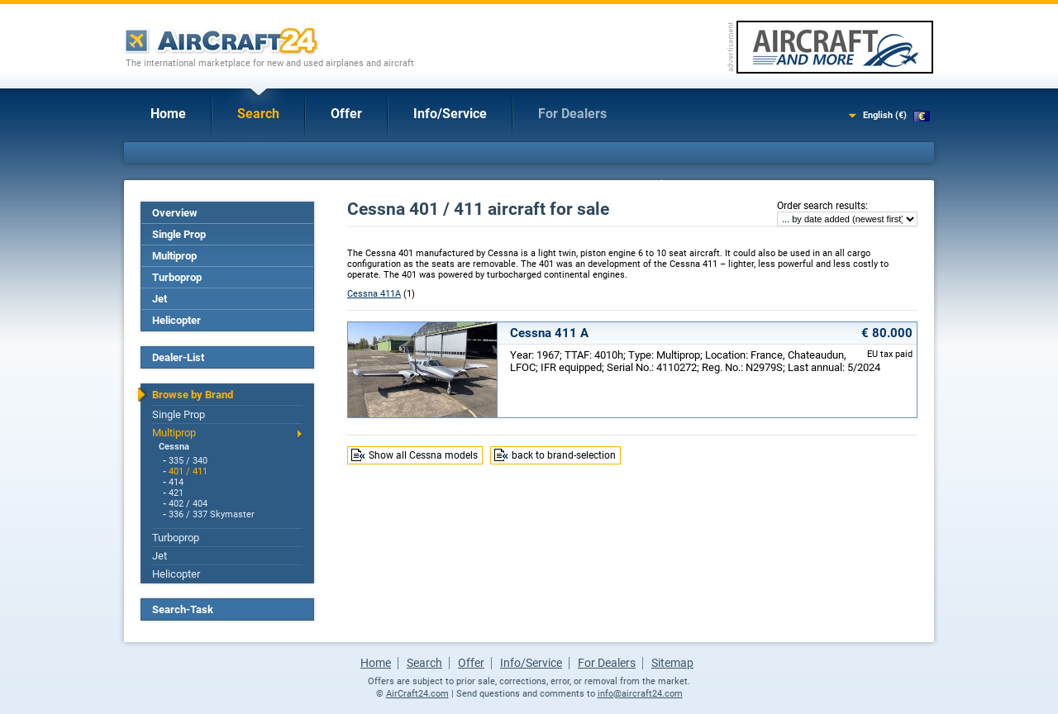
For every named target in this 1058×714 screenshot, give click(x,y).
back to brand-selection (564, 455)
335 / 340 (188, 460)
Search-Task (182, 609)
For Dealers (572, 113)
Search (258, 113)
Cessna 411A (374, 293)
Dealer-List (178, 357)
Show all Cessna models (423, 455)
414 (176, 482)
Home (168, 113)
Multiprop (174, 256)
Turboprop (177, 277)
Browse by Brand (192, 394)
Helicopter (176, 320)
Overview (175, 213)
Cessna (174, 446)
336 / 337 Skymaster (212, 514)
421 (176, 493)
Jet (159, 299)
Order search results (821, 206)
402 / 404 (188, 503)
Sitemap (672, 662)
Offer (346, 113)
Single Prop (179, 234)
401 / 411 (188, 471)
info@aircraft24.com (640, 693)
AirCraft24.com (417, 693)
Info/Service (450, 113)
